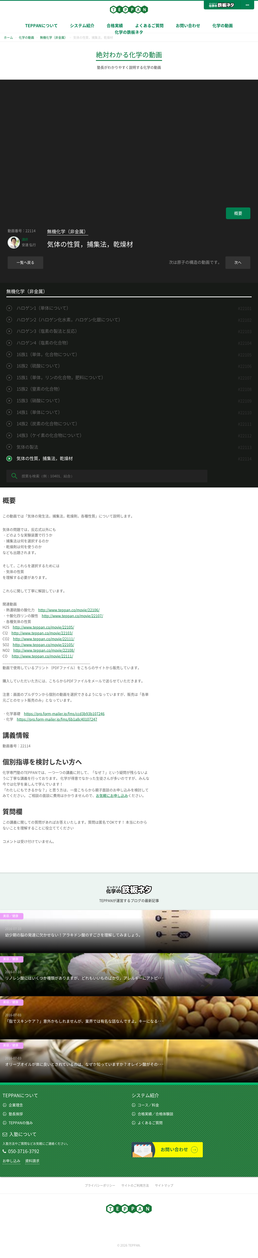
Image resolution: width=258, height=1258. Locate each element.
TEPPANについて (41, 26)
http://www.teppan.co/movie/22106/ (68, 610)
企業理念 (13, 1105)
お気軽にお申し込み (112, 795)
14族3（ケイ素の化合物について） (50, 435)
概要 (238, 213)
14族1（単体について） (39, 412)
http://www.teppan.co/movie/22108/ (44, 650)
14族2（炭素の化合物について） (48, 424)
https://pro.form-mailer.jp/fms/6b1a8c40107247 (57, 719)
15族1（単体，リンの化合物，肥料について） (61, 377)
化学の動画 (222, 26)
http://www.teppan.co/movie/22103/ (42, 633)
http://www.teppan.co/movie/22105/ (43, 627)
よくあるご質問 (149, 26)
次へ (237, 262)
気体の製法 (27, 447)
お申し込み (11, 1161)
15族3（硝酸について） (39, 400)
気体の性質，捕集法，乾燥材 (45, 458)
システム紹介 (82, 26)
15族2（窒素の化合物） (39, 389)
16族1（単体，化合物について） (48, 354)
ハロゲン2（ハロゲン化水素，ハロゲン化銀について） (70, 320)
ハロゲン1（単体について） (44, 308)
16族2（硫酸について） (39, 366)
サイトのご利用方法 (135, 1185)
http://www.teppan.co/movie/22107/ (72, 616)
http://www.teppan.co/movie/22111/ (43, 639)
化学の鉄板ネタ (129, 32)
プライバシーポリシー (100, 1185)
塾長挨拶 (13, 1114)
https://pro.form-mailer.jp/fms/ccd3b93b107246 (64, 713)
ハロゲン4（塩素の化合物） (44, 343)
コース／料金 (145, 1105)
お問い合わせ (188, 26)
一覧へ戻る (25, 262)
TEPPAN (129, 9)
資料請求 (32, 1161)
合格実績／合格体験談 (152, 1114)
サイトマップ (164, 1185)
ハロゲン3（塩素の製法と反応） (48, 331)
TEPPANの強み (18, 1123)
